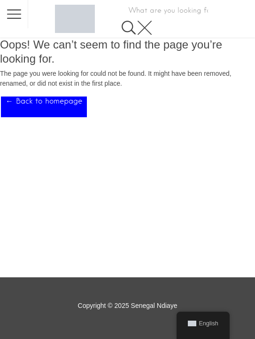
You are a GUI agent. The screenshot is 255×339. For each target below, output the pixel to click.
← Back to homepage (44, 101)
